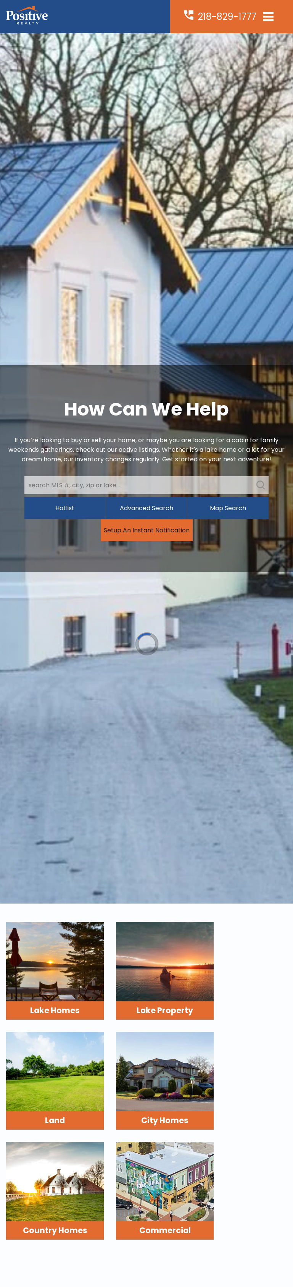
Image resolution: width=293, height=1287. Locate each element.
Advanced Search (146, 508)
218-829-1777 (227, 16)
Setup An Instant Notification (147, 530)
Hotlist (64, 508)
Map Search (228, 508)
